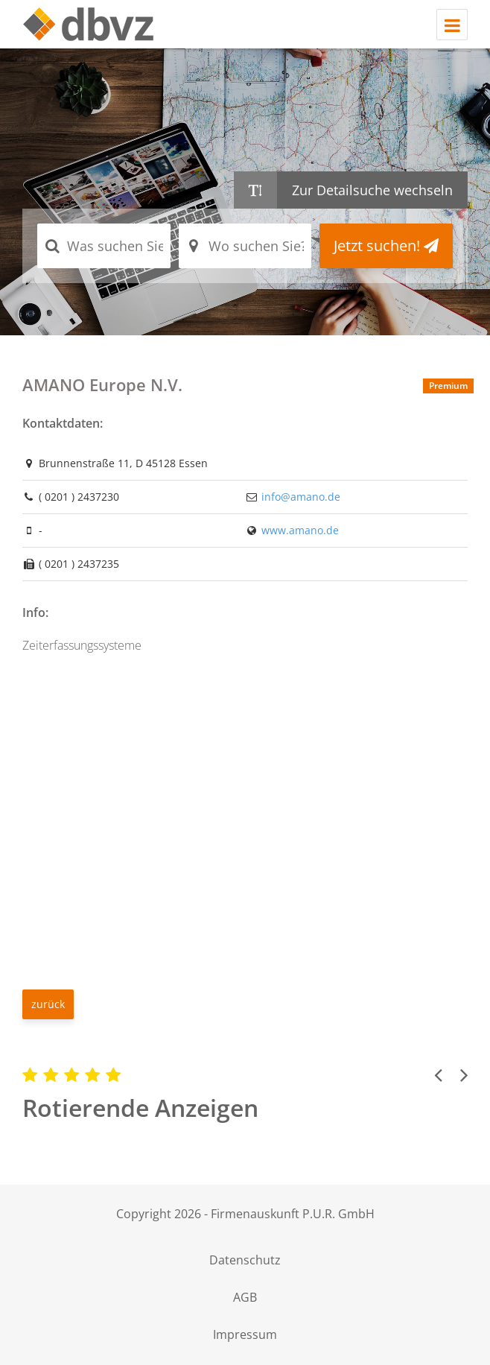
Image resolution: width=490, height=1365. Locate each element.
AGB (245, 1297)
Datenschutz (245, 1260)
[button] (437, 1074)
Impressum (245, 1334)
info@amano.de (300, 497)
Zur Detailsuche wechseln (372, 190)
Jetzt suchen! (386, 245)
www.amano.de (300, 530)
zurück (48, 1004)
